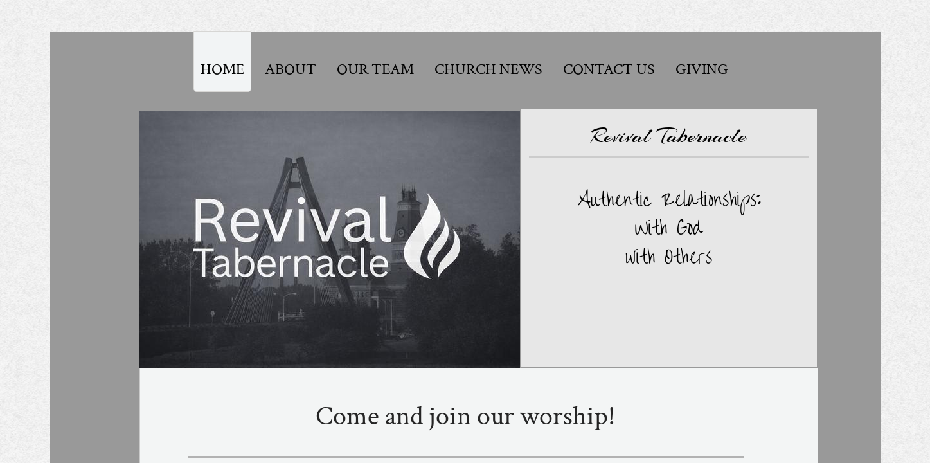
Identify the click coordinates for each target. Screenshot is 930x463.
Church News (488, 69)
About (290, 69)
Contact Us (609, 69)
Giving (701, 69)
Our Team (375, 69)
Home (222, 69)
